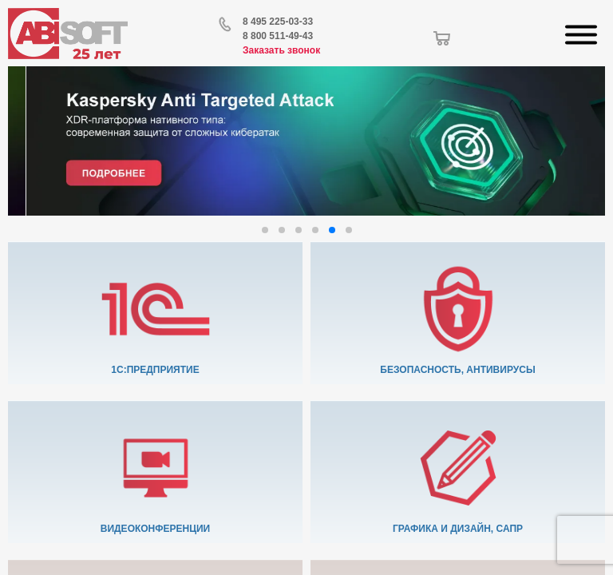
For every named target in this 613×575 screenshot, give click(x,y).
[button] (265, 230)
